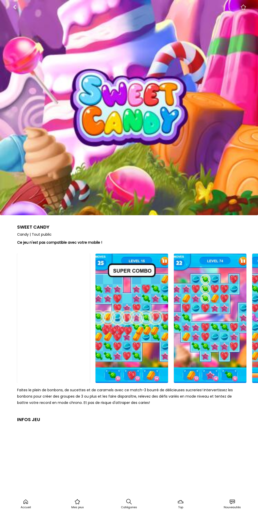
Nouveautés (232, 504)
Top (181, 504)
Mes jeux (77, 504)
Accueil (26, 504)
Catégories (129, 504)
